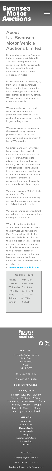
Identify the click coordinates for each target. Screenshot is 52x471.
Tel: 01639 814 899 (26, 373)
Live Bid (26, 444)
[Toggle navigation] (47, 13)
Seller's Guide (26, 431)
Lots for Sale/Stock (26, 437)
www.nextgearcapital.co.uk (24, 267)
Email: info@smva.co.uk (26, 384)
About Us (26, 421)
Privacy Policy (26, 453)
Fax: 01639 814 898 (26, 379)
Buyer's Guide (26, 427)
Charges (26, 434)
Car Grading (26, 441)
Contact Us (26, 424)
